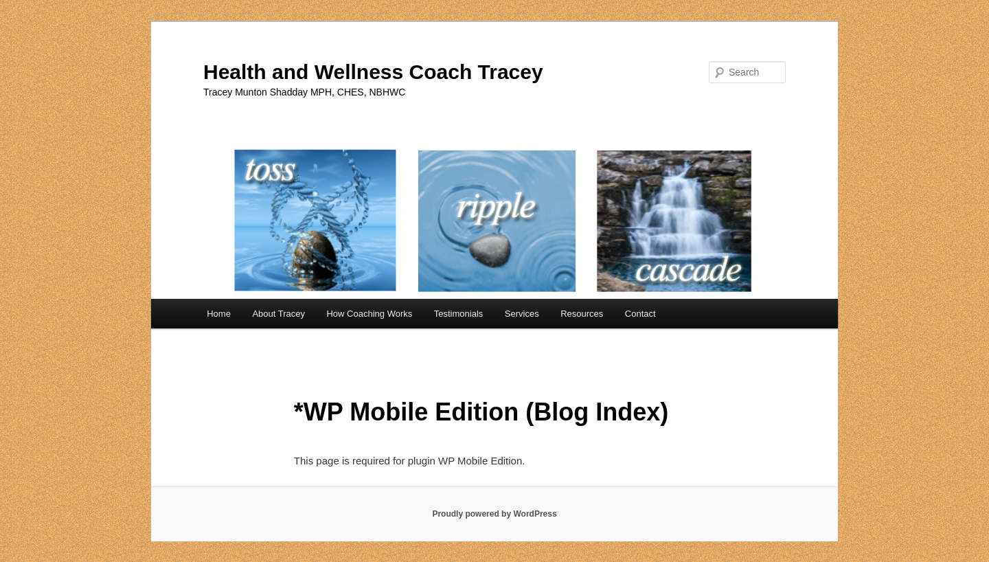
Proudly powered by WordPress (494, 514)
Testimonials (459, 313)
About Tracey (278, 313)
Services (522, 313)
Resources (581, 313)
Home (219, 313)
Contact (640, 313)
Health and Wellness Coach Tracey (373, 71)
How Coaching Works (369, 313)
